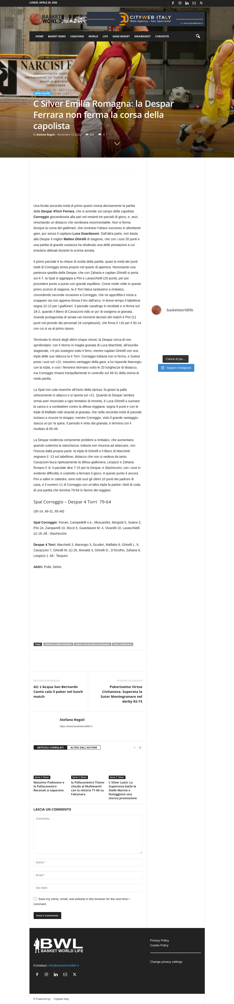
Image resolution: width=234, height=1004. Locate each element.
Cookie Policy (159, 945)
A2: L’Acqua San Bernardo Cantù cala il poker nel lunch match (58, 691)
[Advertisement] (88, 189)
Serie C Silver (42, 93)
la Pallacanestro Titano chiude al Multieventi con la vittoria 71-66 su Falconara (87, 788)
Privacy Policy (159, 940)
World (93, 36)
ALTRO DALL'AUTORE (84, 747)
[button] (198, 36)
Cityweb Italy (61, 999)
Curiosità (162, 36)
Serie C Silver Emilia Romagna (93, 644)
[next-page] (140, 747)
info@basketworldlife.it (63, 965)
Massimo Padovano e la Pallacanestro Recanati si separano (49, 786)
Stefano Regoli (45, 134)
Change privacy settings (166, 961)
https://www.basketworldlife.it (76, 726)
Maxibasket (143, 36)
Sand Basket (121, 36)
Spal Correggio (122, 644)
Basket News (57, 36)
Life (105, 36)
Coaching (77, 36)
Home (40, 36)
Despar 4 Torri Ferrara (58, 644)
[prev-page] (134, 747)
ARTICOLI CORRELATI (50, 747)
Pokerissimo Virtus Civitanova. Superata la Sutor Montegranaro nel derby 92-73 (121, 694)
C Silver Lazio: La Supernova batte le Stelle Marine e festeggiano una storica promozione (123, 790)
